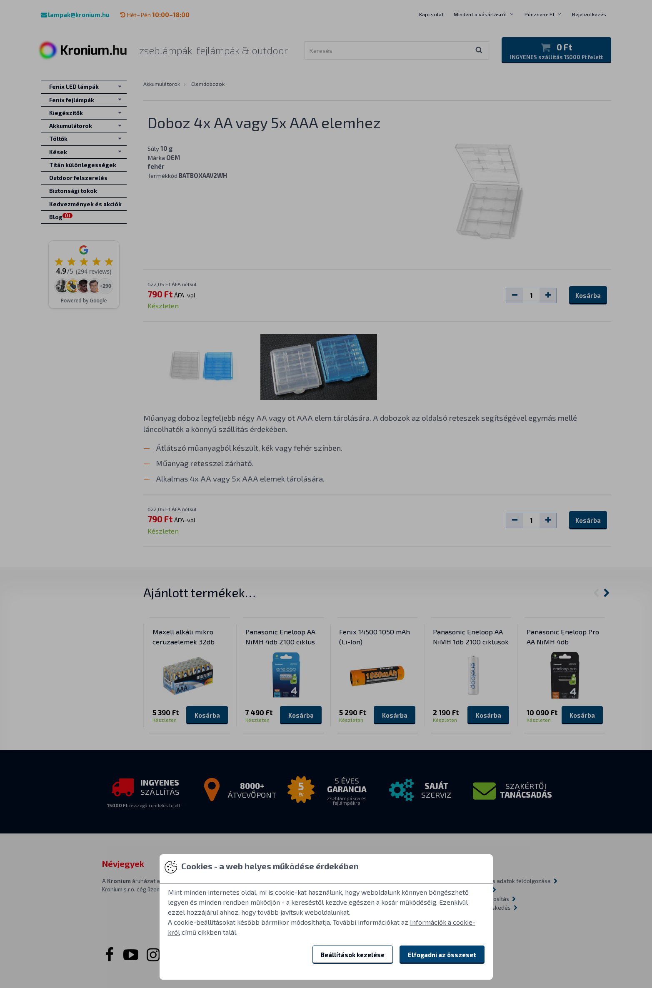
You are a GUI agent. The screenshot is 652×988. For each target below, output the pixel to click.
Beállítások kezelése (353, 954)
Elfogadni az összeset (442, 954)
